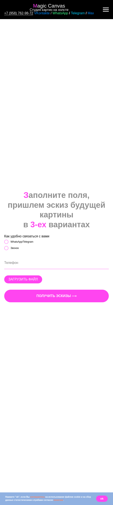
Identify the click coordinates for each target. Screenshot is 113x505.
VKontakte (42, 13)
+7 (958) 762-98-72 (18, 13)
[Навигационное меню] (106, 10)
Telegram (78, 13)
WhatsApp (60, 13)
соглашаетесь (37, 497)
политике (58, 500)
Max (90, 13)
